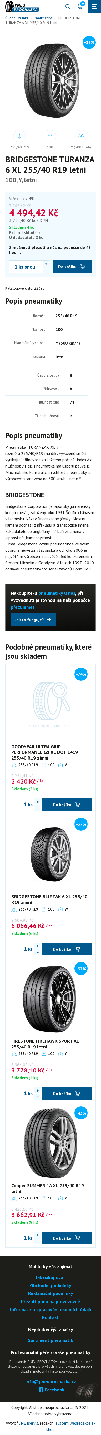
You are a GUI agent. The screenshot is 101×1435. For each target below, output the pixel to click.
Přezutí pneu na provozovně (50, 1301)
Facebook (51, 1390)
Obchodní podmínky (50, 1285)
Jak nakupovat (50, 1277)
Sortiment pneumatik (50, 1340)
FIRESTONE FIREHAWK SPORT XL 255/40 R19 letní (45, 1044)
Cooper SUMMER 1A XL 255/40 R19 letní (47, 1188)
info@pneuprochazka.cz (50, 1382)
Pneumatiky (43, 18)
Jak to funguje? (29, 619)
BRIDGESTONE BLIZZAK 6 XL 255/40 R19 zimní (49, 899)
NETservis (29, 1423)
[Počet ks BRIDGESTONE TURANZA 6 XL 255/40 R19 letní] (13, 266)
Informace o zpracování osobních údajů (50, 1309)
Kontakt (50, 1317)
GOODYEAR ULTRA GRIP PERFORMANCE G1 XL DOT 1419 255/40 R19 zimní (44, 752)
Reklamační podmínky (50, 1293)
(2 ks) (24, 788)
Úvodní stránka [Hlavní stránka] (16, 18)
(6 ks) (24, 933)
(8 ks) (24, 1222)
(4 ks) (24, 1077)
